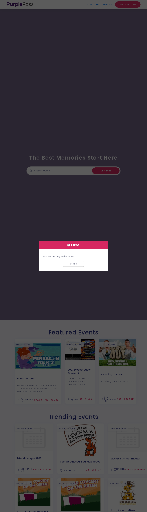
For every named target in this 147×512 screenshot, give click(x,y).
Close (73, 263)
